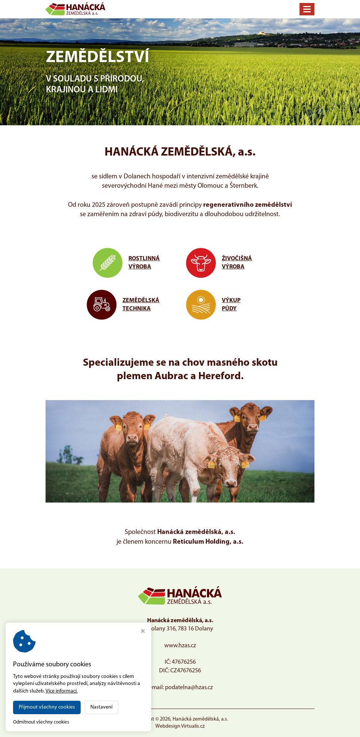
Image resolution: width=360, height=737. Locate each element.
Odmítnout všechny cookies (41, 722)
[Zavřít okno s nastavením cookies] (143, 632)
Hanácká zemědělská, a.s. (200, 719)
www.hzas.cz (180, 646)
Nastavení (101, 707)
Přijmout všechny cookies (47, 707)
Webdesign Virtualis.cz (180, 726)
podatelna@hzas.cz (189, 688)
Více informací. (62, 691)
